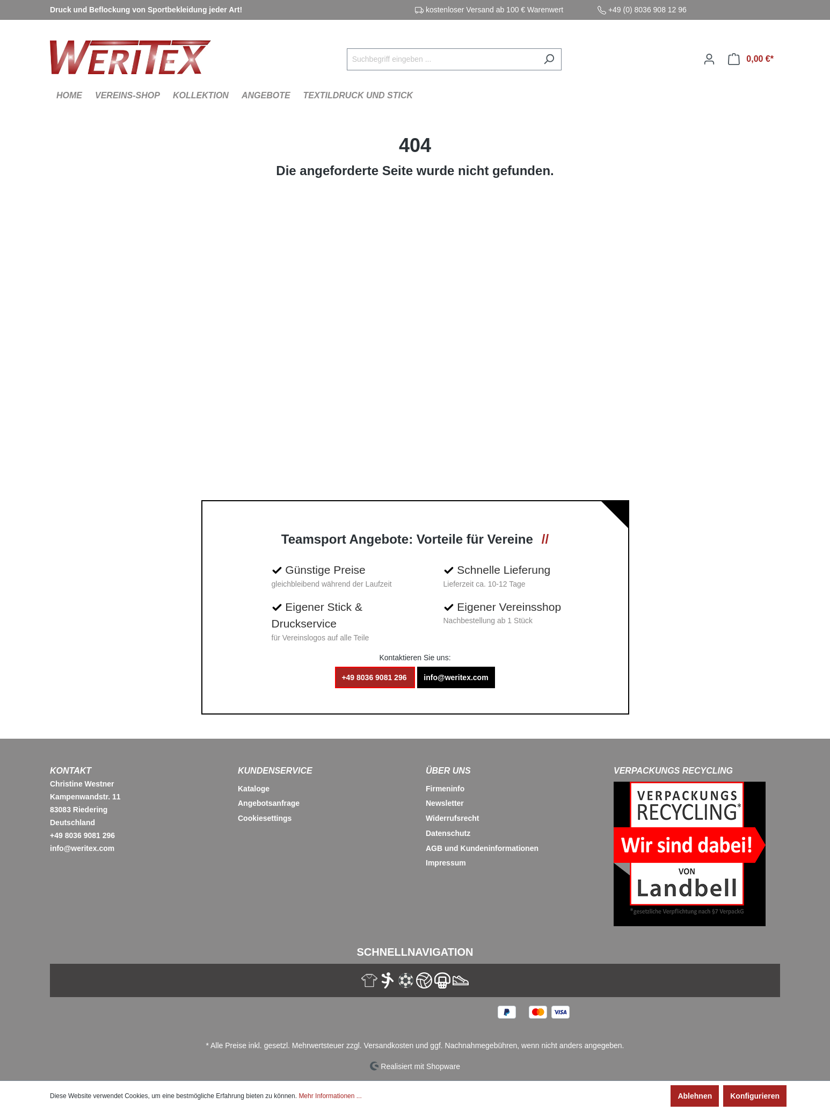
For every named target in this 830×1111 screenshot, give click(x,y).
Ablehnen (695, 1096)
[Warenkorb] (751, 59)
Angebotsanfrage (269, 803)
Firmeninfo (445, 788)
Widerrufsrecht (452, 818)
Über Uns (448, 770)
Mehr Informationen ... (329, 1096)
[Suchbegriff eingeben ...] (442, 59)
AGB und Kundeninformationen (482, 848)
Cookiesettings (265, 818)
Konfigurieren (755, 1096)
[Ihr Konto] (709, 59)
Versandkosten (389, 1045)
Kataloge (254, 788)
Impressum (446, 862)
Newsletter (445, 803)
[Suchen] (549, 59)
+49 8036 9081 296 (375, 677)
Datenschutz (448, 833)
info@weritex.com (456, 677)
